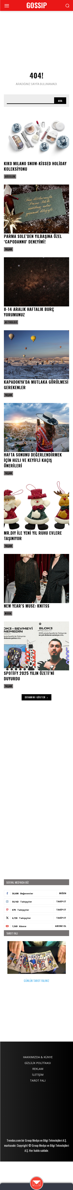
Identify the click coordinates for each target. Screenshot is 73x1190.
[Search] (60, 100)
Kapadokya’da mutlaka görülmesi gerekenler (36, 384)
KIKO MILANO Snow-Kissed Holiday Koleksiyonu (35, 166)
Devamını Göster (36, 697)
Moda (8, 613)
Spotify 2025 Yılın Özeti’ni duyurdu (29, 676)
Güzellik (10, 176)
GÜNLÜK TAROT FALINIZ (36, 962)
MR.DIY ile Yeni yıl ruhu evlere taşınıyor (33, 535)
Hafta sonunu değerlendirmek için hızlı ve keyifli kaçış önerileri (33, 460)
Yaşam (8, 249)
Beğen (62, 893)
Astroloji (11, 322)
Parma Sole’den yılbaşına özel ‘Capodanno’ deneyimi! (33, 239)
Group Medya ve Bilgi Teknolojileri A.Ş (45, 1169)
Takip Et (61, 901)
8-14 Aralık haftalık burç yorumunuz (29, 312)
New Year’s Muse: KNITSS (26, 606)
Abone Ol (60, 926)
